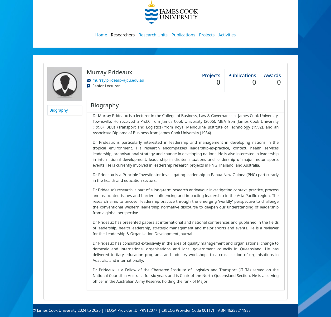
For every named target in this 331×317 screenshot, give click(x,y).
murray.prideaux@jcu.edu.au (118, 80)
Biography (58, 110)
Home (101, 35)
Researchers (123, 35)
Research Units (153, 35)
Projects (207, 35)
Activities (227, 35)
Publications (183, 35)
